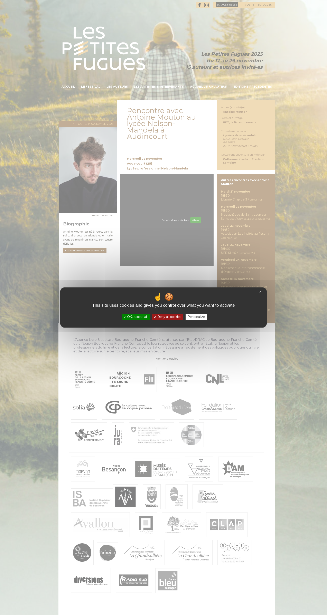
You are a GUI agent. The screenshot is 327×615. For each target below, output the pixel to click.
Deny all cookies (167, 317)
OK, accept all (136, 317)
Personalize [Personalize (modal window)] (196, 317)
